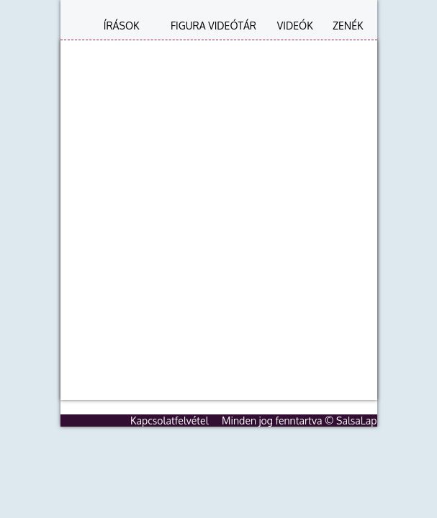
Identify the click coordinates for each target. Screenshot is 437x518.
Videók (295, 25)
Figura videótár (213, 25)
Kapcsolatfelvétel (169, 420)
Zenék (348, 25)
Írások (122, 25)
